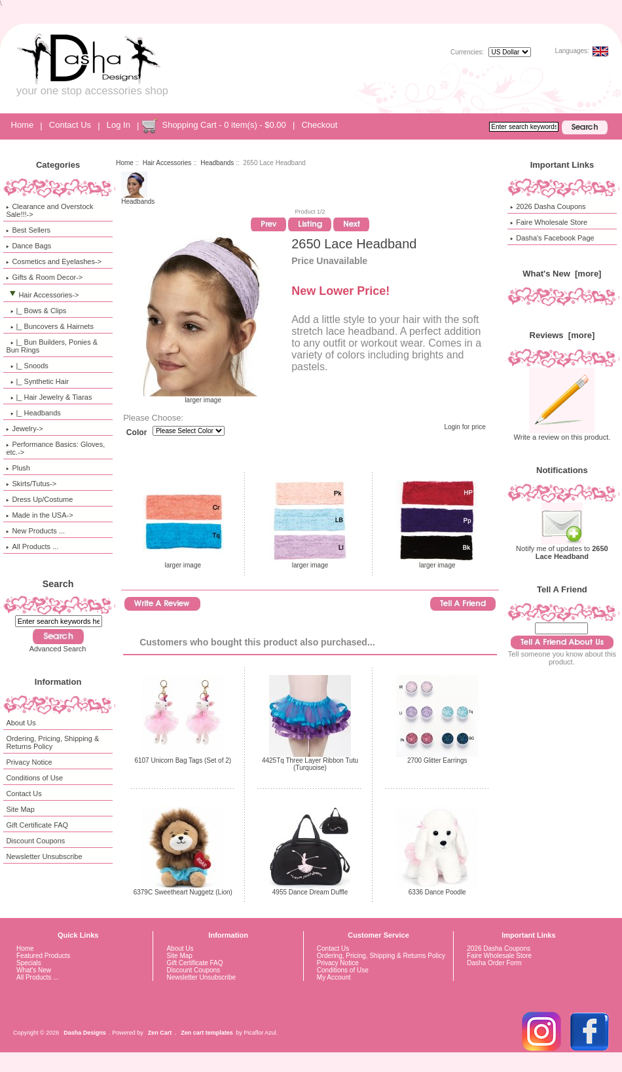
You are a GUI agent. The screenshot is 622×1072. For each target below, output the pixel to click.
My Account (334, 977)
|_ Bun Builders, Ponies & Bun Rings (52, 346)
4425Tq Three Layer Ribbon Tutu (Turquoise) (310, 764)
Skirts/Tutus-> (31, 484)
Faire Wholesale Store (548, 222)
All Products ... (32, 546)
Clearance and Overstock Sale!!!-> (49, 210)
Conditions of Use (34, 778)
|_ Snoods (27, 366)
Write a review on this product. (562, 434)
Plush (18, 468)
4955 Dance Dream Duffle (310, 892)
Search (58, 584)
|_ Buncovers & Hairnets (50, 326)
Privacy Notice (29, 762)
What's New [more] (561, 273)
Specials (28, 963)
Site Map (20, 809)
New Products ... (35, 531)
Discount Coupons (35, 841)
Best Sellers (28, 230)
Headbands (217, 162)
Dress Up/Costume (39, 499)
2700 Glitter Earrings (437, 760)
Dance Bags (28, 246)
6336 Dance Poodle (437, 892)
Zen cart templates (207, 1032)
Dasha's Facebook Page (552, 238)
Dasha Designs (85, 1032)
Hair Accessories (167, 162)
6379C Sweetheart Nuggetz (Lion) (183, 892)
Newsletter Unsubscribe (44, 856)
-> (42, 295)
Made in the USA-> (39, 515)
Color (136, 432)
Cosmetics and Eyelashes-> (53, 261)
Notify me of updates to (562, 549)
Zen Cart (160, 1032)
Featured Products (43, 955)
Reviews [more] (562, 335)
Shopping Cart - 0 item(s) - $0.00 (223, 125)
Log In (118, 125)
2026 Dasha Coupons (547, 206)
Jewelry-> (24, 428)
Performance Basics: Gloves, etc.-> (55, 448)
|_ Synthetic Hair (37, 381)
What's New (33, 970)
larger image (183, 562)
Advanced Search (57, 649)
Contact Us (70, 125)
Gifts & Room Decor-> (44, 277)
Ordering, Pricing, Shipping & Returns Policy (52, 742)
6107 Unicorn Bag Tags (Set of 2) (182, 760)
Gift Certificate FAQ (37, 825)
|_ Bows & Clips (36, 311)
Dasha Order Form (494, 963)
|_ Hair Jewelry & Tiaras (49, 397)
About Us (20, 723)
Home (22, 125)
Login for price (464, 427)
